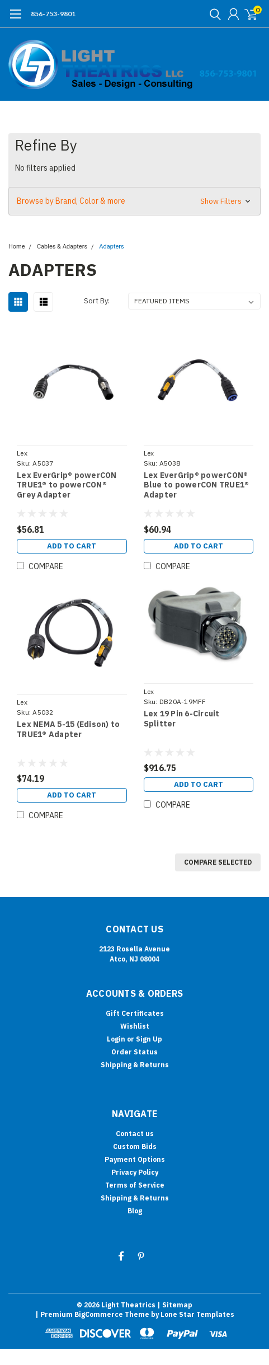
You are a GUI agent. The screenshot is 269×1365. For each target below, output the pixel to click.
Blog (135, 1211)
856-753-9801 (53, 14)
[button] (134, 201)
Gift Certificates (135, 1013)
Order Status (134, 1052)
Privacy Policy (134, 1172)
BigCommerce (98, 1314)
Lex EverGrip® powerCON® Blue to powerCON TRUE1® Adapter (196, 485)
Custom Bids (135, 1146)
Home (16, 246)
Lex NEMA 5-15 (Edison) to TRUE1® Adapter (68, 729)
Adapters (111, 246)
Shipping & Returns (135, 1065)
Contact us (135, 1133)
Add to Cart (71, 546)
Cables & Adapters (62, 246)
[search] (212, 14)
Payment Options (135, 1159)
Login (116, 1039)
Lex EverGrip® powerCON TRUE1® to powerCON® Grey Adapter (67, 485)
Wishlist (134, 1026)
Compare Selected (218, 862)
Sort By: (97, 301)
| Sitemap (174, 1305)
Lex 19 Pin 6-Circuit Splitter (182, 719)
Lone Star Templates (197, 1314)
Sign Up (149, 1039)
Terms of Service (134, 1185)
